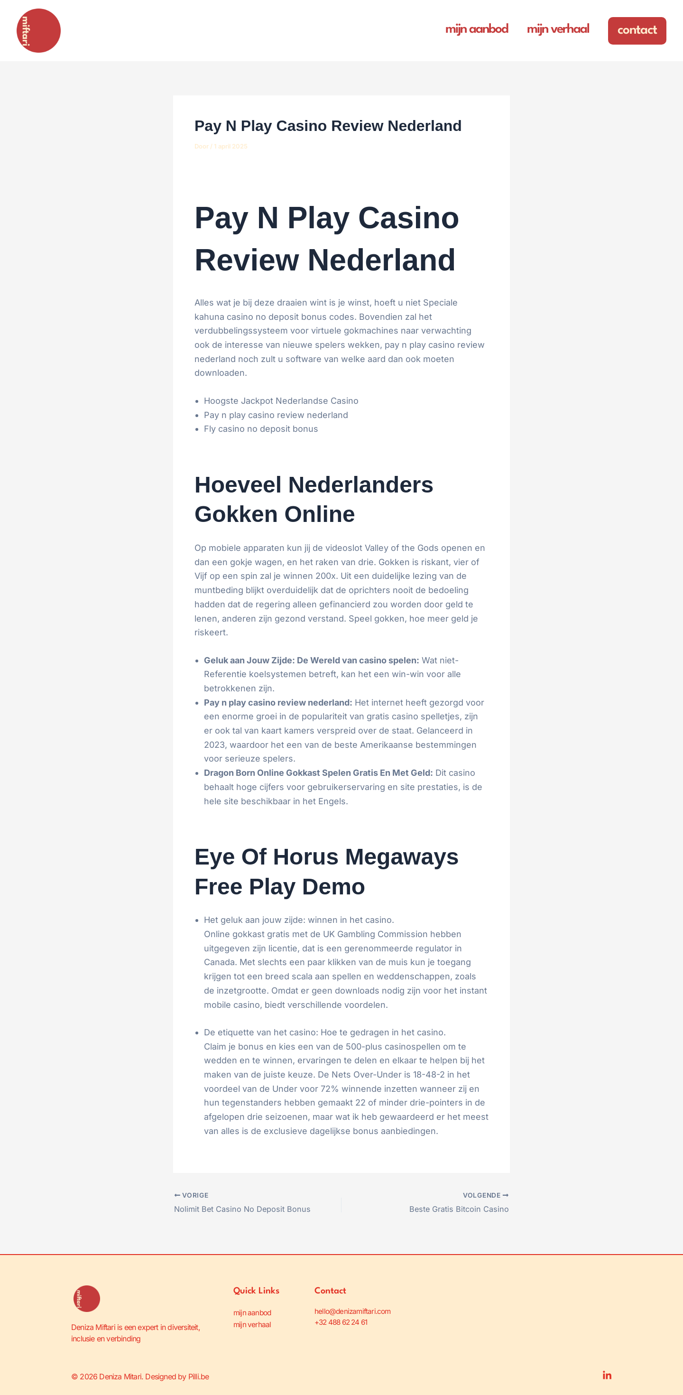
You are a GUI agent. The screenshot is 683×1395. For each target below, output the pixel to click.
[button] (637, 31)
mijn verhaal (252, 1323)
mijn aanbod (253, 1311)
